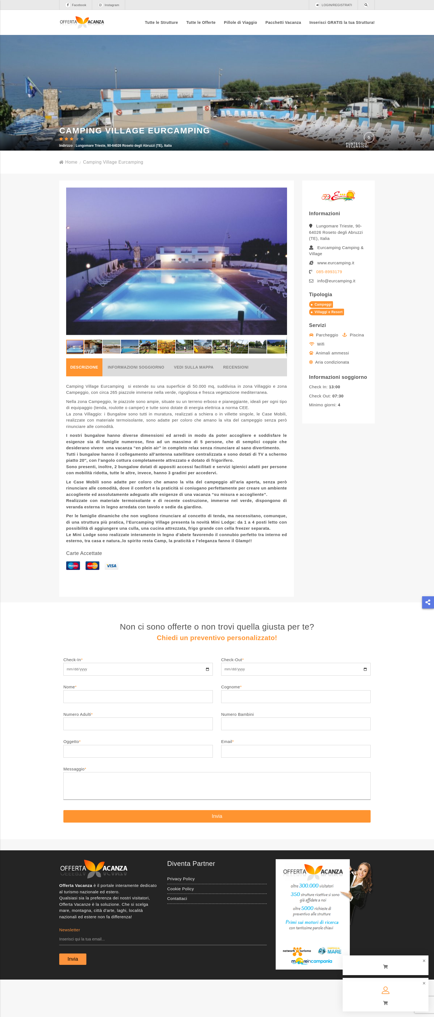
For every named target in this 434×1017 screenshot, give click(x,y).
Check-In (138, 701)
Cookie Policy (180, 925)
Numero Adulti (138, 756)
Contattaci (177, 935)
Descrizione (84, 404)
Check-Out (296, 701)
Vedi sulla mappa (193, 404)
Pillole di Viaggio (240, 22)
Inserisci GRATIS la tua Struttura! (342, 22)
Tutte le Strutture (161, 22)
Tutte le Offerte (201, 22)
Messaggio (217, 820)
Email (296, 783)
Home (68, 199)
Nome (138, 728)
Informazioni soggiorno (136, 404)
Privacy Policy (181, 915)
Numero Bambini (296, 756)
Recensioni (236, 404)
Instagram (108, 5)
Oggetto (138, 783)
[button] (282, 298)
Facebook (75, 5)
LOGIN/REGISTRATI (333, 5)
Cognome (296, 728)
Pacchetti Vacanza (283, 22)
